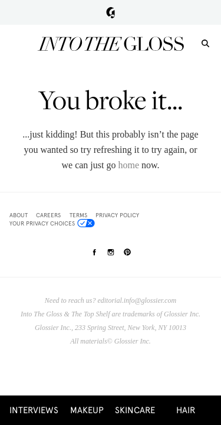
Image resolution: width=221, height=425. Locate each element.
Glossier (110, 12)
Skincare (135, 410)
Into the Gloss (110, 43)
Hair (186, 410)
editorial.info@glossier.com (136, 300)
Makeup (87, 410)
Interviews (33, 410)
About (18, 215)
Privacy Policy (117, 215)
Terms (78, 215)
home (128, 165)
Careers (48, 215)
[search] (205, 42)
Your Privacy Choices (52, 223)
